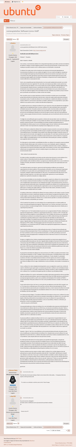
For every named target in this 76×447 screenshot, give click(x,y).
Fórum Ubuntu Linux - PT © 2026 (63, 443)
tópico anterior (56, 35)
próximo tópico (65, 35)
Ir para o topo (9, 423)
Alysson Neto (13, 370)
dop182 (13, 396)
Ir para (48, 430)
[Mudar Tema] (22, 1)
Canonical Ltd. (7, 442)
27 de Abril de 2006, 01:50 (28, 397)
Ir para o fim (9, 39)
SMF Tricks (19, 438)
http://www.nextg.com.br (39, 50)
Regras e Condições (59, 445)
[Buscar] (63, 17)
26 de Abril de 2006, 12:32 (25, 44)
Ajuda (53, 445)
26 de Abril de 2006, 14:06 (28, 371)
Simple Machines (17, 444)
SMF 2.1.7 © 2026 (8, 444)
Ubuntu (31, 440)
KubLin (13, 43)
